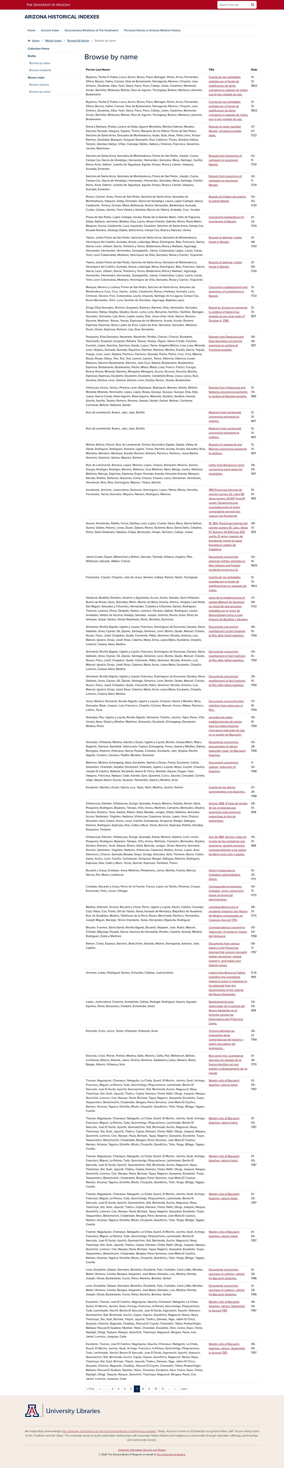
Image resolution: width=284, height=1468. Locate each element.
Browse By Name (78, 41)
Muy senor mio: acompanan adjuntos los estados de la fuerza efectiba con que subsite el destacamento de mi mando (228, 1064)
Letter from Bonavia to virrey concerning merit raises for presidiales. (227, 469)
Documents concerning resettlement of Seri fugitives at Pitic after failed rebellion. (227, 631)
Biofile (32, 56)
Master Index (53, 41)
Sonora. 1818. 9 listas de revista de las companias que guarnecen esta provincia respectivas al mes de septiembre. (228, 812)
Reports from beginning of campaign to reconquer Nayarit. (225, 160)
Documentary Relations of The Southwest (91, 30)
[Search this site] (233, 5)
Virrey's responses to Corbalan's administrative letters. (224, 875)
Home (31, 30)
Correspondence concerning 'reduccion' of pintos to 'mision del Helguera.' (228, 932)
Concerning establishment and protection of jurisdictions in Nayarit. (228, 291)
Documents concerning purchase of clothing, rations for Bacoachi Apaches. (227, 1274)
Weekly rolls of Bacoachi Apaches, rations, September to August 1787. (227, 1306)
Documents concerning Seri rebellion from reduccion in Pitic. (226, 705)
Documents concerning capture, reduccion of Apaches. (223, 767)
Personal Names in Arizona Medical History (152, 30)
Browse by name (39, 63)
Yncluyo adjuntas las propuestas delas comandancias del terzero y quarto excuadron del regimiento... (226, 1039)
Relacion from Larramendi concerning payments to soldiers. (225, 417)
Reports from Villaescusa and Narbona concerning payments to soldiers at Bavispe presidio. (228, 392)
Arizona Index (50, 30)
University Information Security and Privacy (142, 1450)
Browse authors (39, 85)
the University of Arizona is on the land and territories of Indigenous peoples (109, 1431)
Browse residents (40, 70)
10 (155, 1389)
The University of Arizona (171, 1454)
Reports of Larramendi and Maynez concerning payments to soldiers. (228, 449)
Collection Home (38, 48)
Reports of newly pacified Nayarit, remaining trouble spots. (225, 131)
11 (163, 1389)
